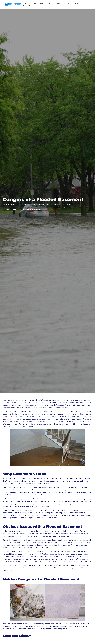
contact (32, 5)
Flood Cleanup (29, 3)
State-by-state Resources (50, 3)
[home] (12, 4)
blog (67, 3)
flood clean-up (51, 554)
